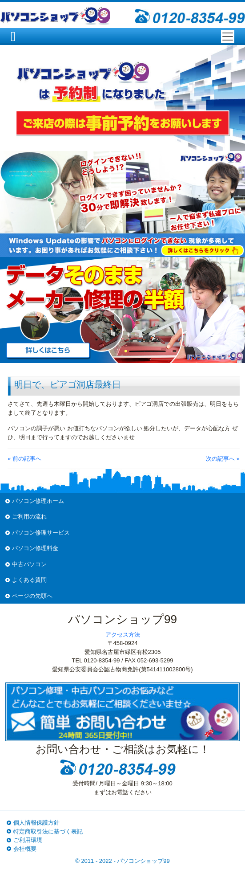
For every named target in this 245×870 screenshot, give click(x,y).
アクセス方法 (122, 634)
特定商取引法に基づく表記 (48, 831)
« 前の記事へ (24, 458)
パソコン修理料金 (35, 548)
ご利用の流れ (29, 516)
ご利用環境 (27, 840)
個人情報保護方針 (36, 822)
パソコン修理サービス (41, 532)
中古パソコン (29, 564)
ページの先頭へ (32, 595)
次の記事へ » (223, 458)
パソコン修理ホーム (38, 501)
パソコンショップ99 (143, 861)
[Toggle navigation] (228, 36)
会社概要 (24, 848)
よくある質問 (29, 579)
